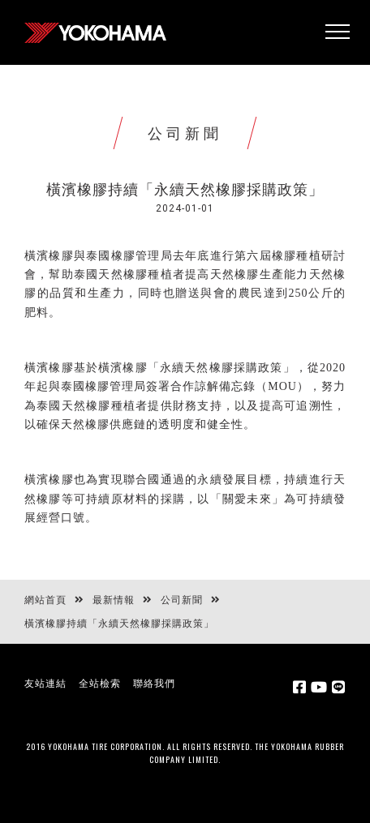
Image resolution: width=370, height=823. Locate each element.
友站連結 (45, 683)
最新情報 (113, 600)
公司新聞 (182, 600)
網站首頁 (45, 600)
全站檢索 (100, 683)
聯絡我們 (154, 683)
